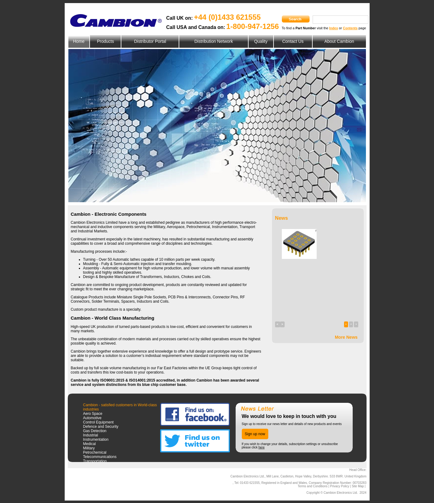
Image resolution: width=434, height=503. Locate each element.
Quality (261, 41)
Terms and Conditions (313, 486)
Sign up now (255, 434)
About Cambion (339, 41)
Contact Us (292, 41)
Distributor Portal (150, 41)
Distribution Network (213, 41)
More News (346, 337)
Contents (350, 28)
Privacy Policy (339, 486)
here (261, 447)
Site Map (358, 486)
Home (78, 41)
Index (333, 28)
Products (105, 41)
